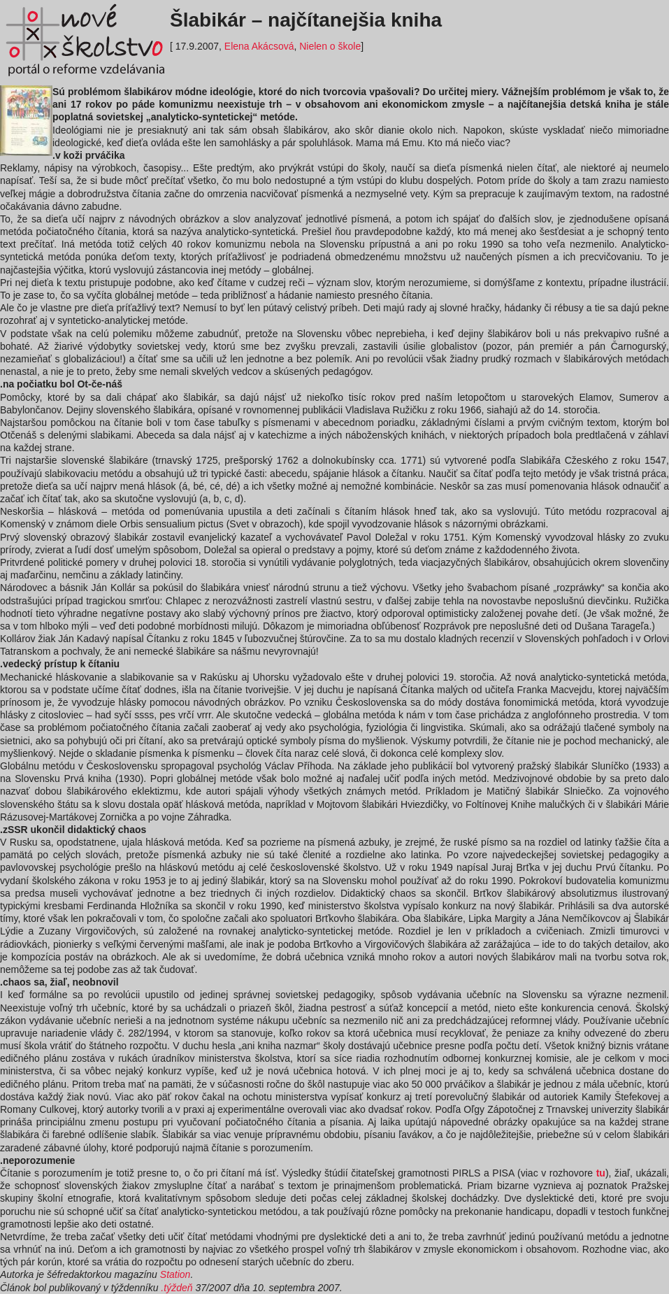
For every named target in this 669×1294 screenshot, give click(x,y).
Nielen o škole (330, 46)
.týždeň (176, 1287)
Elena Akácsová (259, 46)
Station (175, 1274)
